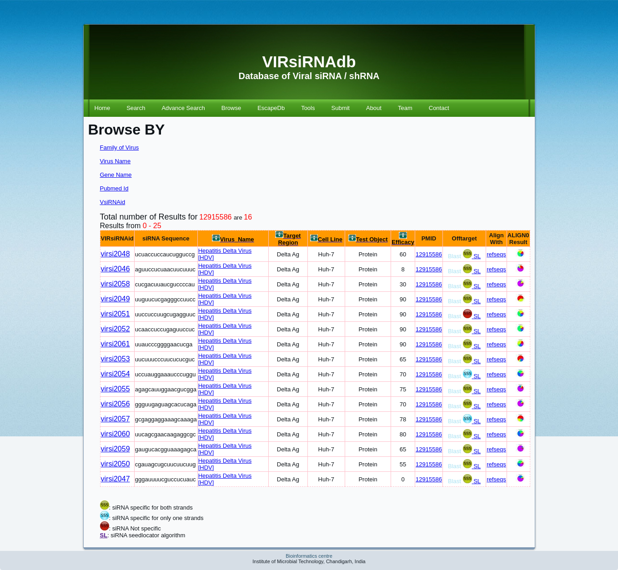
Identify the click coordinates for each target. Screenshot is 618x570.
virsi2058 (115, 284)
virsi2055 (115, 389)
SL (477, 256)
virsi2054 (115, 374)
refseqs (496, 254)
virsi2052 (115, 329)
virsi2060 (115, 434)
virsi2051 (115, 314)
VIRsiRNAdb (309, 61)
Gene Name (116, 174)
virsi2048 (115, 254)
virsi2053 (115, 359)
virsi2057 (115, 419)
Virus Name (115, 161)
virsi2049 (115, 299)
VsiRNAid (113, 202)
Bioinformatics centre (309, 556)
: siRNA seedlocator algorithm (146, 535)
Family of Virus (119, 147)
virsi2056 (115, 404)
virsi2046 (115, 269)
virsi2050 (115, 464)
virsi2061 (115, 344)
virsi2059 (115, 449)
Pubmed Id (114, 188)
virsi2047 (115, 479)
